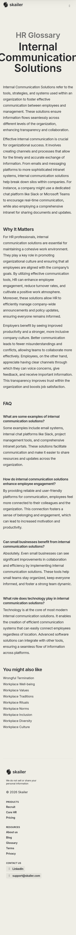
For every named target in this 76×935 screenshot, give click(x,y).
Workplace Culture (16, 727)
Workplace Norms (16, 708)
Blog (9, 837)
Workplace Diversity (17, 721)
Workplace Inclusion (17, 715)
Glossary (12, 842)
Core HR (11, 812)
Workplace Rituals (16, 702)
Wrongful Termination (18, 678)
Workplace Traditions (18, 696)
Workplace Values (16, 690)
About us (12, 832)
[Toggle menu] (69, 6)
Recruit (10, 806)
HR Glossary (38, 35)
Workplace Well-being (19, 684)
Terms (10, 848)
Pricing (10, 817)
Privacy (11, 853)
